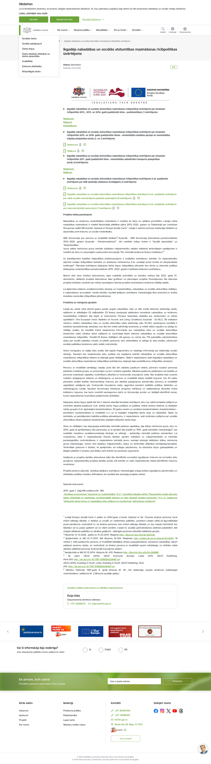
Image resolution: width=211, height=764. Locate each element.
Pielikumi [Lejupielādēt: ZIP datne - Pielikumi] (71, 151)
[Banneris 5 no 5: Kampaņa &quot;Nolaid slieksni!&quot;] (120, 631)
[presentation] (24, 662)
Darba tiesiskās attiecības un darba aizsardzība (36, 86)
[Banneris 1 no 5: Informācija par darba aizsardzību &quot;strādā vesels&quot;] (150, 631)
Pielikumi (67, 122)
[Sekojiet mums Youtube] (175, 711)
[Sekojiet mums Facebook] (156, 711)
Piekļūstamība (70, 715)
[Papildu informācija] (85, 144)
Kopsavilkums (70, 125)
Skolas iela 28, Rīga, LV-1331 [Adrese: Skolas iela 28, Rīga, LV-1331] (129, 724)
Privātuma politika (72, 710)
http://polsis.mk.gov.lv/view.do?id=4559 (153, 538)
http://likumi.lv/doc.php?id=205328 (137, 534)
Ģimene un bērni (30, 64)
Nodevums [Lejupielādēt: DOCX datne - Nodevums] (72, 144)
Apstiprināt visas (64, 19)
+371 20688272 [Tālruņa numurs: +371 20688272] (78, 603)
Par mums (24, 724)
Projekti (22, 720)
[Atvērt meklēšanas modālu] (163, 30)
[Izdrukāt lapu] (185, 48)
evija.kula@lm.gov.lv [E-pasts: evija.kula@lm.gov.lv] (101, 603)
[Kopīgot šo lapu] (185, 55)
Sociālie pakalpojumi (32, 75)
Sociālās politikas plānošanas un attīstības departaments (95, 587)
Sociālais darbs (29, 69)
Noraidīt (33, 19)
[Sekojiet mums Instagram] (162, 711)
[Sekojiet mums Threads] (181, 711)
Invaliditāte (27, 92)
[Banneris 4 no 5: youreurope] (90, 631)
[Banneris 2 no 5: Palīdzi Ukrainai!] (31, 631)
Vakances (23, 710)
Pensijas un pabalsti (31, 49)
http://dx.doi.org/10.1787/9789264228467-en (96, 559)
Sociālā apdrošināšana (33, 54)
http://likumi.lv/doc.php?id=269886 (140, 552)
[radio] (87, 649)
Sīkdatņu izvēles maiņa (74, 724)
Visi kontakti (126, 738)
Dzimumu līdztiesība (32, 97)
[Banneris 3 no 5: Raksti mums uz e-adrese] (61, 631)
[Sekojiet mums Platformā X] (168, 711)
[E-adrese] (117, 730)
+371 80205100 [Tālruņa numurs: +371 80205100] (122, 710)
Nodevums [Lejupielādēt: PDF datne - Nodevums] (72, 188)
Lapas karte (69, 720)
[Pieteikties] (177, 681)
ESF (173, 67)
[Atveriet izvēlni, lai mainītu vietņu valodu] (172, 30)
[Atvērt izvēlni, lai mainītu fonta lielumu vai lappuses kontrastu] (185, 30)
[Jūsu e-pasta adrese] (134, 681)
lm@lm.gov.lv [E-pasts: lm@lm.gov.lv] (121, 719)
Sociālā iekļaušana (31, 59)
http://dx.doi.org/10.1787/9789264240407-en (91, 566)
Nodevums (68, 118)
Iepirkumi (23, 715)
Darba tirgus (28, 80)
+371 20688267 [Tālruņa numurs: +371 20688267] (122, 715)
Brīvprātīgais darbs (31, 102)
